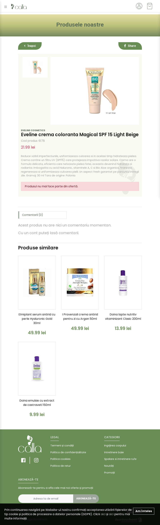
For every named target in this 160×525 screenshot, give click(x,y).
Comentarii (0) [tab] (32, 215)
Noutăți (109, 466)
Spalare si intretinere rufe (120, 459)
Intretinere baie (114, 452)
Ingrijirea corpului (115, 445)
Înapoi (30, 46)
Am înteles (143, 511)
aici (103, 514)
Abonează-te (86, 498)
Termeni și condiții (62, 445)
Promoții (109, 472)
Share (130, 46)
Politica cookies (60, 459)
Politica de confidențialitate (68, 452)
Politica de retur (60, 466)
